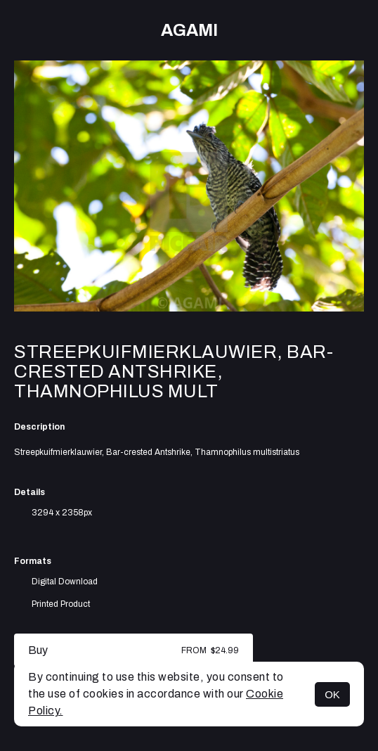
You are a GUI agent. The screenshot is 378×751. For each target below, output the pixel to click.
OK (332, 694)
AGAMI (189, 30)
